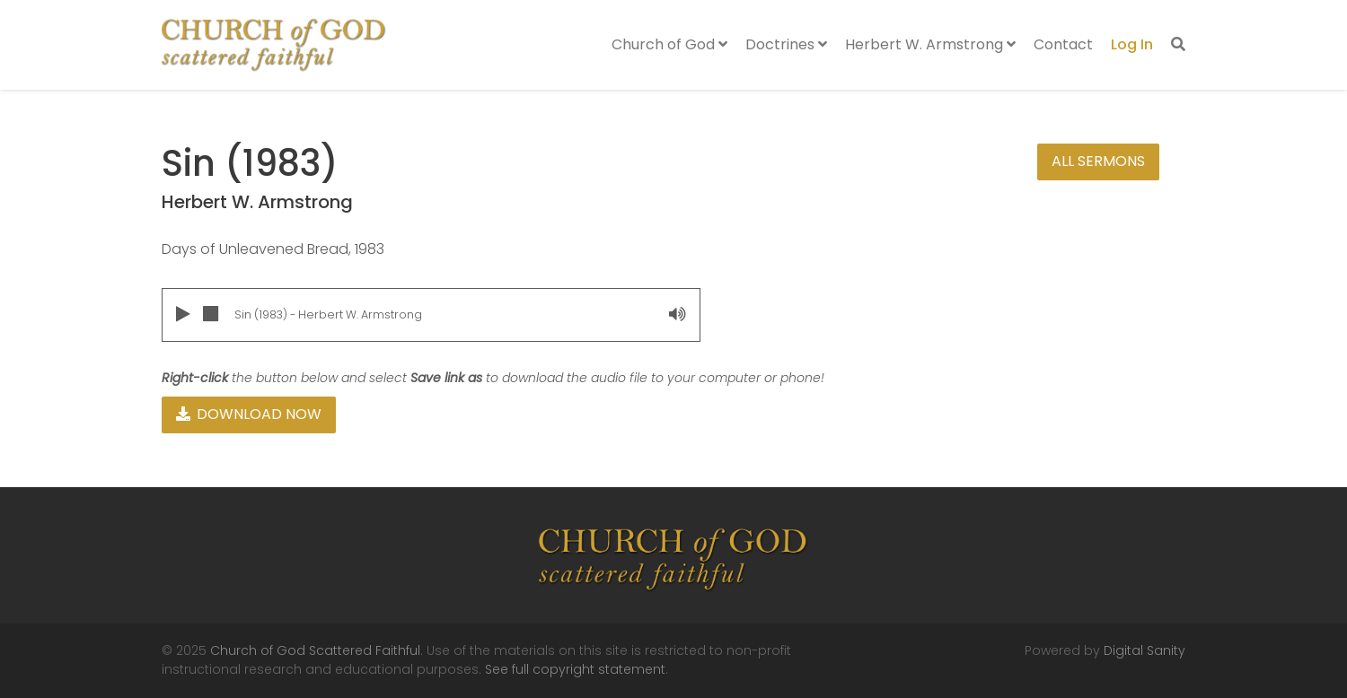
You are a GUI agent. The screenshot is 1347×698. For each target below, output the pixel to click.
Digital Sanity (1144, 650)
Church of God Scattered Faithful (315, 650)
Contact (1063, 44)
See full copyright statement (575, 669)
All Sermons (1098, 161)
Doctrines (786, 44)
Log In (1132, 44)
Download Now (248, 414)
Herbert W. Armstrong (930, 44)
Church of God (669, 44)
